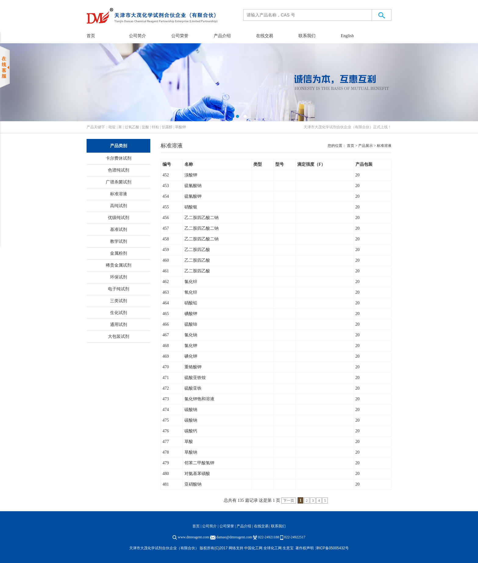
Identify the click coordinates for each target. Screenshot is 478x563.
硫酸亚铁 (193, 388)
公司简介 (137, 36)
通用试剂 (118, 324)
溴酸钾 (190, 175)
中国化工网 (253, 548)
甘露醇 (167, 127)
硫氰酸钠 (193, 185)
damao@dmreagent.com (234, 537)
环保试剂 (118, 277)
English (347, 36)
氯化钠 (190, 335)
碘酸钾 (190, 313)
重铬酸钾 (193, 367)
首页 (91, 36)
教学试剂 (118, 241)
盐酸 (145, 127)
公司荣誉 (179, 36)
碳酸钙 (190, 431)
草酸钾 (180, 127)
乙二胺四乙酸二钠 (201, 217)
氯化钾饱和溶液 (199, 399)
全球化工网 (272, 548)
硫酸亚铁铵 (195, 377)
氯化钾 (190, 345)
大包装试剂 (118, 336)
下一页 (288, 500)
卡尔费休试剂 (118, 158)
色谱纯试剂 (118, 170)
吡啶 (112, 127)
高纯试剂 (118, 206)
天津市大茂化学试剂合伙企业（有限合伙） (338, 127)
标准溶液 (118, 194)
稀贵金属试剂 (118, 265)
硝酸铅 (190, 303)
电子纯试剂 (118, 289)
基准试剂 (118, 229)
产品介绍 (222, 36)
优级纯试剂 (118, 217)
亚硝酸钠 (193, 484)
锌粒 (155, 127)
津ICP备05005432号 (332, 548)
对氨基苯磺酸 (197, 473)
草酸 (188, 441)
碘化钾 (190, 356)
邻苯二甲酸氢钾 (199, 463)
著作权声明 (304, 548)
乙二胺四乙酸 (197, 249)
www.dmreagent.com (193, 537)
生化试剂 (118, 312)
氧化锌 (190, 292)
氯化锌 (190, 281)
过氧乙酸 (132, 127)
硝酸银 (190, 207)
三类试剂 (118, 301)
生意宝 (288, 548)
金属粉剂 (118, 253)
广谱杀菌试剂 (118, 182)
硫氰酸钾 (193, 196)
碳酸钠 (190, 409)
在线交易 (264, 36)
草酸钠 (190, 452)
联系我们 (307, 36)
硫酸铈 (190, 324)
